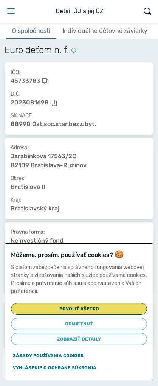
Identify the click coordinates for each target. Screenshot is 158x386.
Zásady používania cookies (48, 355)
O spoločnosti (31, 30)
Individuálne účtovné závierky (104, 30)
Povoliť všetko (79, 308)
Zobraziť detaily (79, 339)
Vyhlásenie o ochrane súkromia (54, 367)
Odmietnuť (79, 324)
